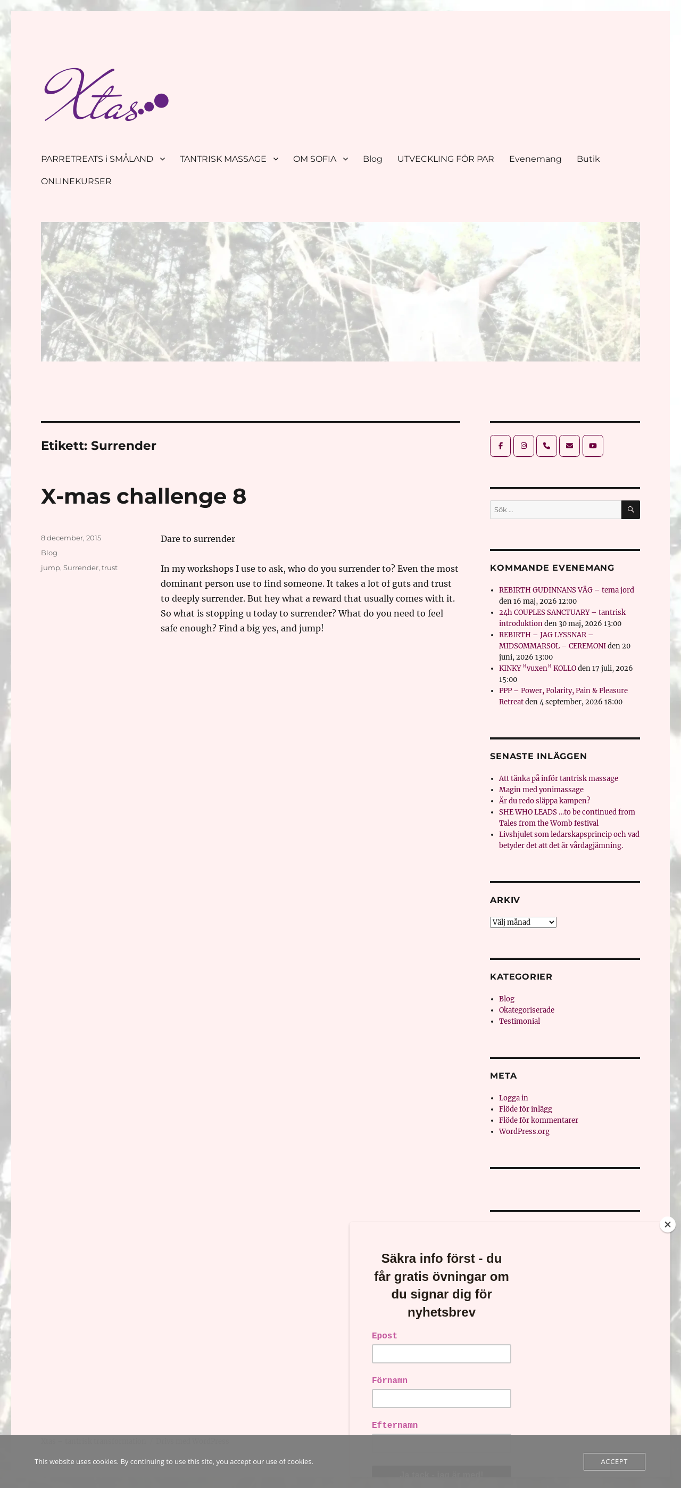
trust (110, 567)
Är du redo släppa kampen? (544, 800)
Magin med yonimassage (541, 789)
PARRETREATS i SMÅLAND (97, 159)
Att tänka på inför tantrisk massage (558, 778)
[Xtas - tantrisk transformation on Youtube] (593, 446)
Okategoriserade (526, 1010)
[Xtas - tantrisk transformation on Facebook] (500, 446)
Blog (373, 159)
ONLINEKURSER (76, 181)
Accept (614, 1461)
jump (50, 567)
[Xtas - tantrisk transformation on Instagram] (523, 446)
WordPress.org (524, 1131)
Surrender (80, 567)
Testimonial (519, 1021)
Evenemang (535, 159)
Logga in (513, 1098)
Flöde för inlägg (525, 1109)
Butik (588, 159)
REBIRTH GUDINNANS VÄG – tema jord (566, 590)
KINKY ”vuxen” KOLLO (537, 668)
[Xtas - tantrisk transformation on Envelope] (569, 446)
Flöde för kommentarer (538, 1120)
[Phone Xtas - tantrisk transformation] (546, 446)
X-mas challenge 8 (143, 496)
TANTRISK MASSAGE (223, 159)
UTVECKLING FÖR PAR (445, 159)
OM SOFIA (314, 159)
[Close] (668, 1224)
